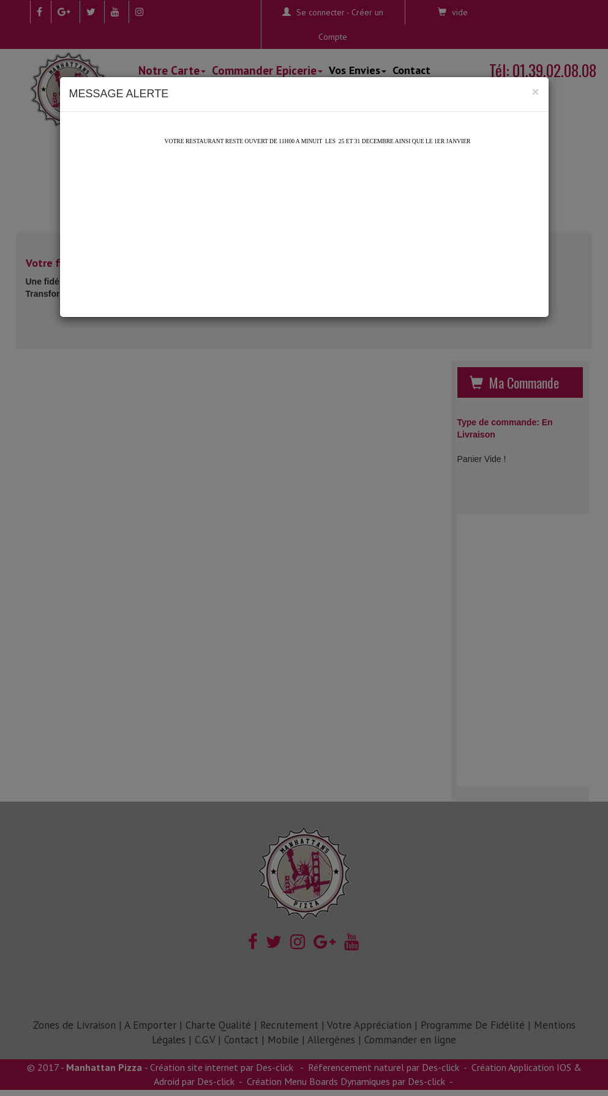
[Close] (535, 91)
